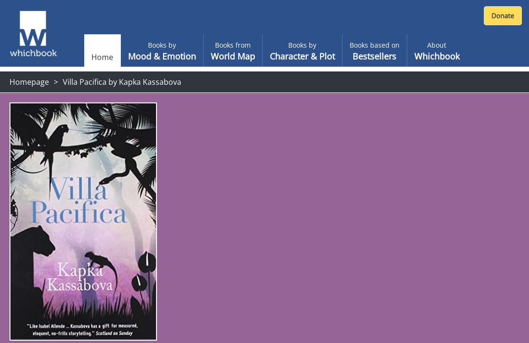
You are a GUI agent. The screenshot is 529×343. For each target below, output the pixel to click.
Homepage (29, 82)
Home (102, 57)
